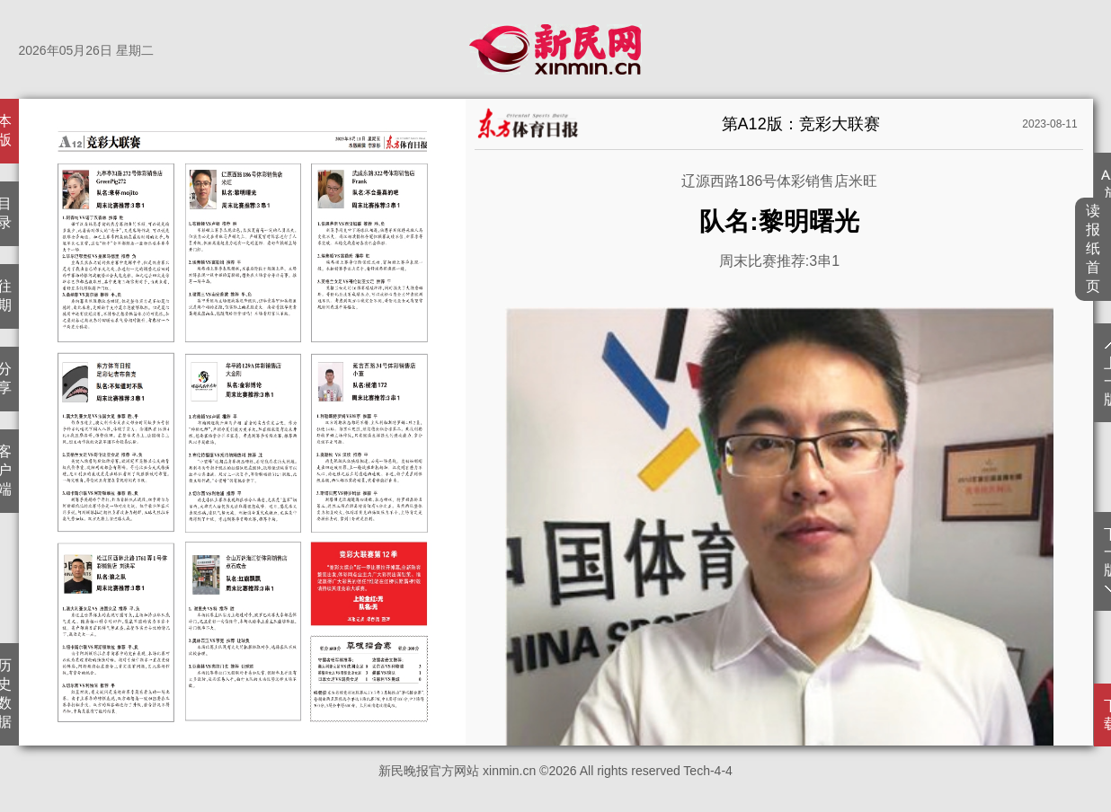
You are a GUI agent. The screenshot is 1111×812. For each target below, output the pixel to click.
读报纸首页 (1093, 248)
